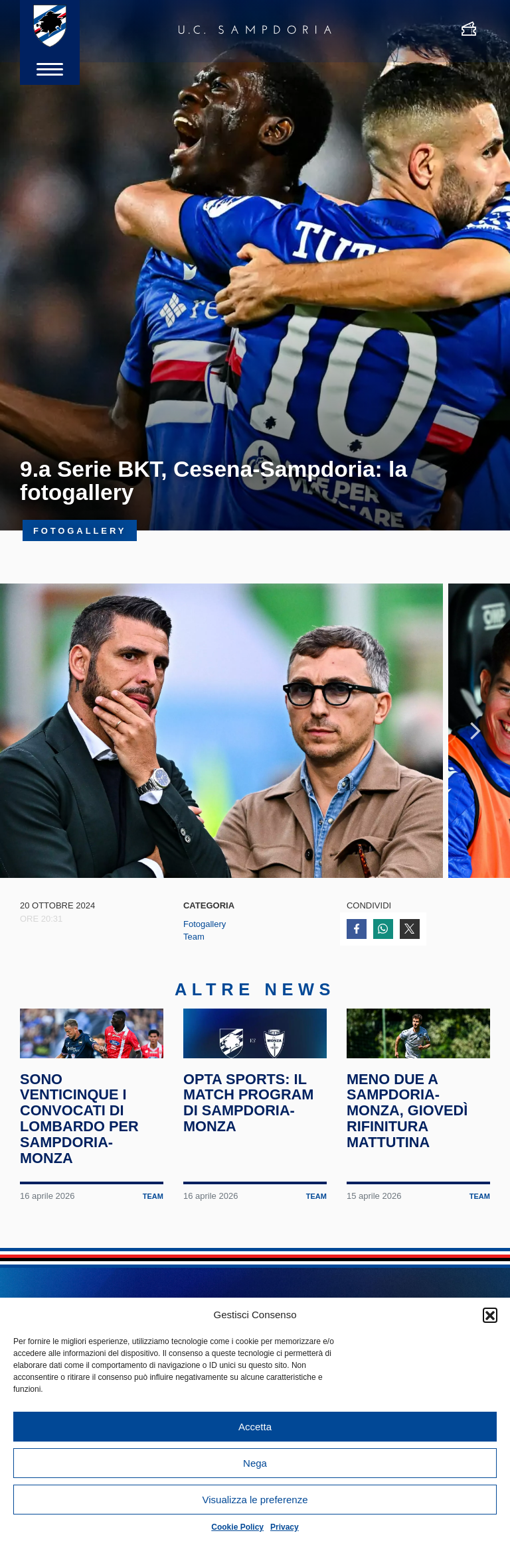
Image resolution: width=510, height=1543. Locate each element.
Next (475, 750)
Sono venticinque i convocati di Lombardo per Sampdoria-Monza (82, 1192)
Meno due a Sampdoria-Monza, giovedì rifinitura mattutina (410, 1184)
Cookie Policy (237, 1527)
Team (194, 976)
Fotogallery (204, 964)
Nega (255, 1463)
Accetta (255, 1426)
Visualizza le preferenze (255, 1499)
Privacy (284, 1527)
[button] (490, 1315)
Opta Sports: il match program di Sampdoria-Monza (251, 1176)
